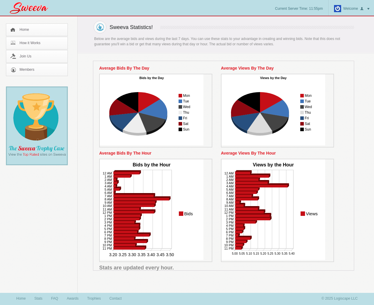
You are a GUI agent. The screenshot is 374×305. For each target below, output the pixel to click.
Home (24, 30)
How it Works (30, 43)
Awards (72, 298)
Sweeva (32, 7)
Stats (38, 298)
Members (27, 70)
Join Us (25, 56)
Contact (115, 298)
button (365, 8)
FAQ (54, 298)
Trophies (94, 298)
